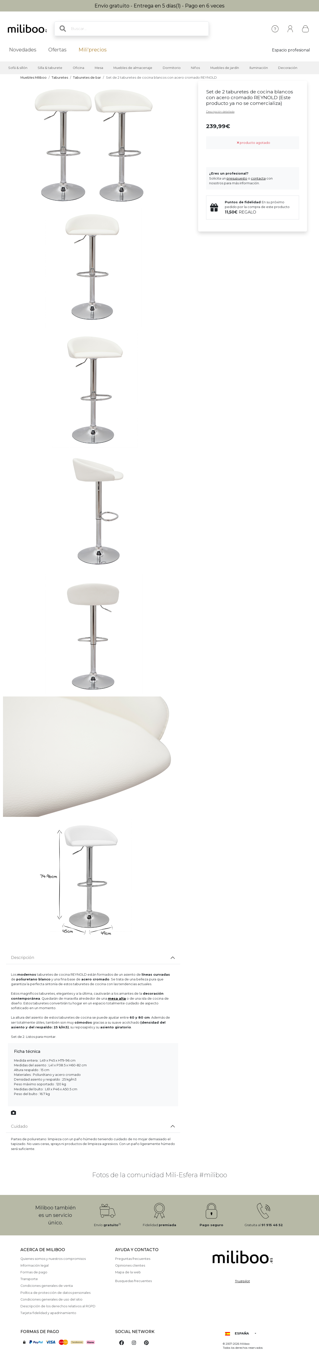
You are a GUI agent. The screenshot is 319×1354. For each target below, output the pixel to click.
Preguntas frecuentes (132, 1259)
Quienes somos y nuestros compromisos (53, 1259)
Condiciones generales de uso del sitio (51, 1299)
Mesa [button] (99, 68)
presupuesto (237, 178)
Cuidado (19, 1126)
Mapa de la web (128, 1272)
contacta (258, 178)
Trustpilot (242, 1281)
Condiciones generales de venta (46, 1286)
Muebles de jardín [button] (224, 68)
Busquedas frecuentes (133, 1281)
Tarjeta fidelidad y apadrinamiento (48, 1313)
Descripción (22, 957)
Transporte (29, 1279)
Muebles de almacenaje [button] (132, 68)
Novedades (22, 50)
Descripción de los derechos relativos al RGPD (57, 1306)
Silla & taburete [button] (50, 68)
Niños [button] (195, 68)
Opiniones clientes (130, 1265)
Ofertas (57, 50)
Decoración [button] (287, 68)
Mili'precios (93, 50)
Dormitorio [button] (172, 68)
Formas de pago (33, 1272)
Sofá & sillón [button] (17, 68)
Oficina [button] (78, 68)
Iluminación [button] (258, 68)
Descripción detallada (220, 111)
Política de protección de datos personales (55, 1293)
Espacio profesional (291, 50)
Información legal (34, 1265)
